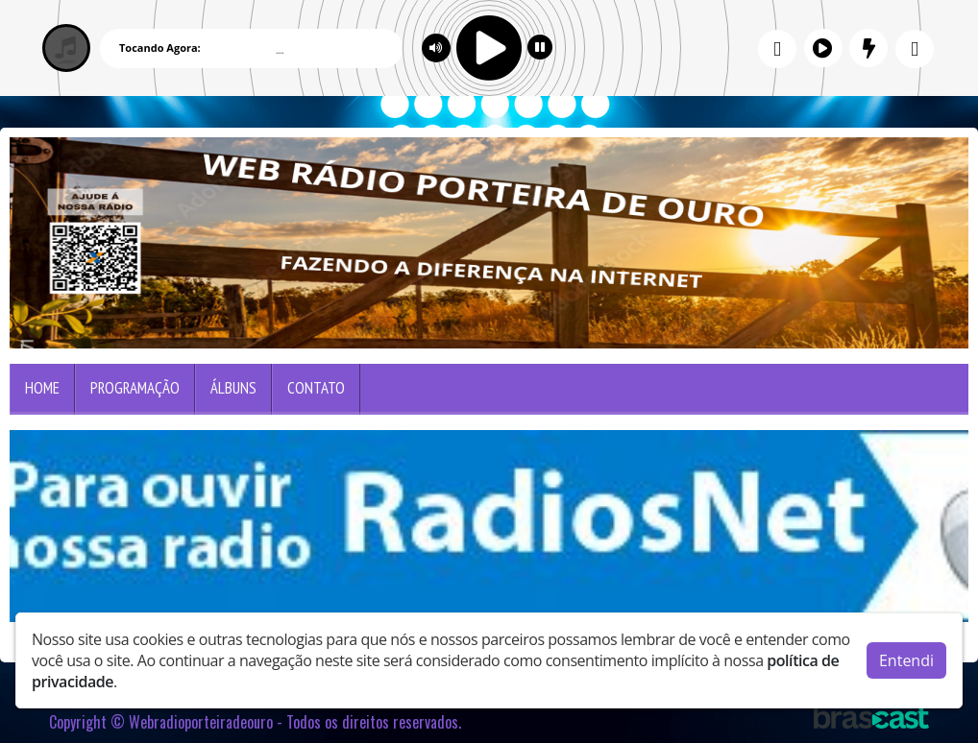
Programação (135, 387)
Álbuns (233, 387)
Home (42, 387)
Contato (316, 387)
